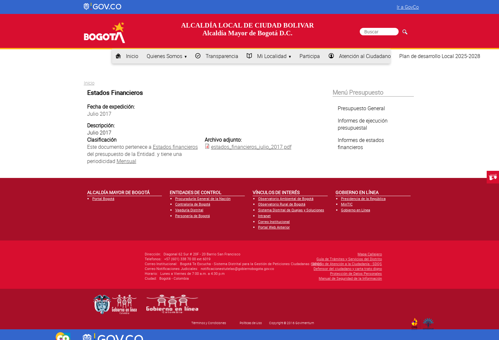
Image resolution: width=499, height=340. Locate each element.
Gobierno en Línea (355, 209)
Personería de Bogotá (192, 215)
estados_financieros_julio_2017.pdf (251, 146)
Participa (310, 56)
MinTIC (347, 204)
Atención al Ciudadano (365, 56)
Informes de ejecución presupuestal (363, 124)
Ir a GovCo (408, 7)
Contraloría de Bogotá (192, 204)
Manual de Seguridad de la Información (313, 278)
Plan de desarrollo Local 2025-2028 (439, 56)
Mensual (126, 161)
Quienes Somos (164, 56)
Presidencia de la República (363, 198)
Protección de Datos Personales (319, 273)
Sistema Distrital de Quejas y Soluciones (291, 209)
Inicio (132, 56)
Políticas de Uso (251, 323)
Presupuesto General (361, 108)
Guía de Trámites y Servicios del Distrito (312, 258)
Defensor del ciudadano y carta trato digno (311, 268)
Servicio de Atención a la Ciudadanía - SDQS (309, 263)
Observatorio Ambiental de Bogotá (285, 198)
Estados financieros (175, 146)
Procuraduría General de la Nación (203, 198)
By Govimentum (429, 322)
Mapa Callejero (333, 254)
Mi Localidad (272, 56)
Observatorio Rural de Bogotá (281, 204)
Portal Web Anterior (274, 227)
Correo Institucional (274, 221)
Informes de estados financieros (361, 143)
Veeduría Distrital (189, 209)
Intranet (264, 215)
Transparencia (222, 56)
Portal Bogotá (103, 198)
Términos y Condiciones (208, 323)
